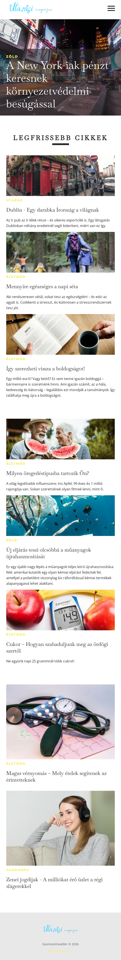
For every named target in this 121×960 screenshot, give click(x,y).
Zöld (12, 57)
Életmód (16, 277)
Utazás (14, 200)
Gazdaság (17, 870)
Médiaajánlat (60, 951)
